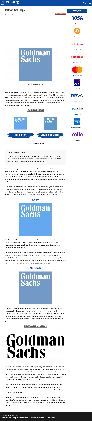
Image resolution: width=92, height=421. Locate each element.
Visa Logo (77, 24)
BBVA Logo (77, 101)
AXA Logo (77, 88)
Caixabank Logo (77, 114)
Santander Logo (77, 49)
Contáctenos (50, 418)
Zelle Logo (77, 140)
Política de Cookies (22, 418)
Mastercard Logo (77, 75)
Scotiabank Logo (77, 62)
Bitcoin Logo (77, 36)
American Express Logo (77, 127)
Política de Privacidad (8, 418)
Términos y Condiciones (37, 418)
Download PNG (60, 14)
